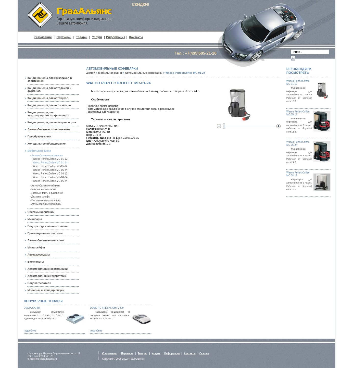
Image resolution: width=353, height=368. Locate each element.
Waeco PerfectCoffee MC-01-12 (50, 159)
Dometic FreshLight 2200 (107, 308)
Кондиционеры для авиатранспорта (51, 122)
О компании (43, 37)
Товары (81, 37)
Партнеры (64, 37)
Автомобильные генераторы (46, 275)
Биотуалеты (35, 261)
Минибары (34, 219)
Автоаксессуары (38, 254)
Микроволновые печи (43, 189)
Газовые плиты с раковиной (47, 193)
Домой (90, 72)
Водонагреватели (39, 283)
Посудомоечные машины (45, 200)
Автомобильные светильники (47, 268)
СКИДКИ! (140, 4)
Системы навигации (40, 211)
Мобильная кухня (39, 150)
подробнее (30, 330)
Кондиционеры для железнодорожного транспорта (48, 114)
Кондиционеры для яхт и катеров (50, 105)
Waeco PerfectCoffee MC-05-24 (50, 170)
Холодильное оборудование (46, 143)
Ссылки (204, 353)
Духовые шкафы (40, 196)
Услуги (97, 37)
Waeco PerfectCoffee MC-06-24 (50, 181)
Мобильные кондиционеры (45, 290)
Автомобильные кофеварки (47, 155)
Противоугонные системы (45, 233)
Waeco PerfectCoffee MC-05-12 (50, 166)
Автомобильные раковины (46, 204)
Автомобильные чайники (45, 185)
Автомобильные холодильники (48, 129)
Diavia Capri (32, 308)
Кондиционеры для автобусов (47, 98)
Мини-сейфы (36, 247)
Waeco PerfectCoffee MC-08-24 (50, 177)
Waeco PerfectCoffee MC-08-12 (50, 173)
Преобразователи (39, 136)
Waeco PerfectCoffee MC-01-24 (50, 162)
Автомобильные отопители (45, 240)
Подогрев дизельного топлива (47, 226)
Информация (115, 37)
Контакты (136, 37)
